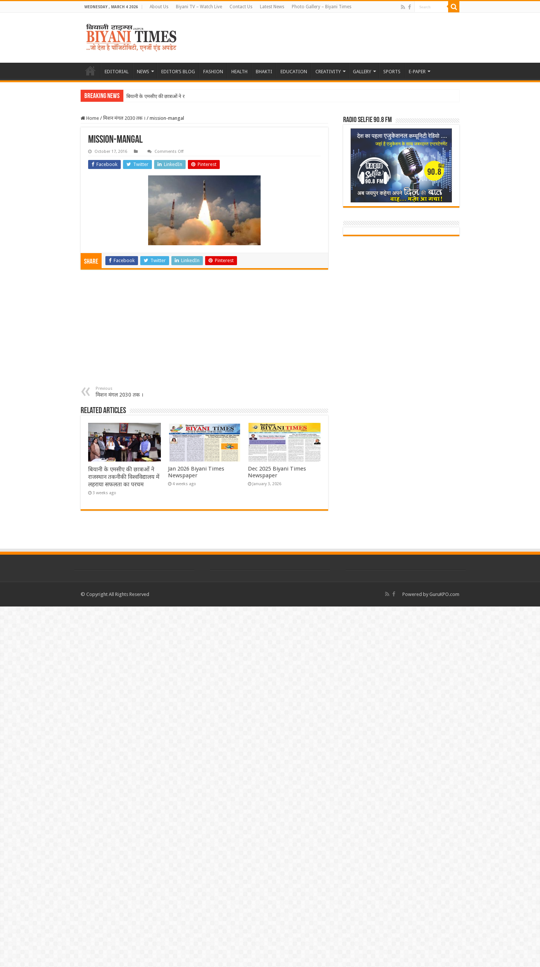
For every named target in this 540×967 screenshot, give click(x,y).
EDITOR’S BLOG (178, 71)
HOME (90, 70)
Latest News (272, 6)
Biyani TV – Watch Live (199, 6)
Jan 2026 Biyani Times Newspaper (196, 472)
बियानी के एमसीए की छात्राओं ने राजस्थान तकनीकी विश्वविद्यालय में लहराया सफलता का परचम (123, 477)
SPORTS (391, 71)
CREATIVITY (328, 71)
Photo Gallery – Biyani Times (321, 6)
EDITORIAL (117, 71)
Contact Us (241, 6)
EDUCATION (293, 71)
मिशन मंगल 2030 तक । (124, 118)
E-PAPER (417, 71)
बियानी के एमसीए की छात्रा (149, 96)
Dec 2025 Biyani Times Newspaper (277, 472)
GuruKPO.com (444, 594)
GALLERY (362, 71)
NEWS (143, 71)
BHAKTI (264, 71)
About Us (159, 6)
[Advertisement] (204, 329)
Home (90, 118)
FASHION (213, 71)
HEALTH (239, 71)
